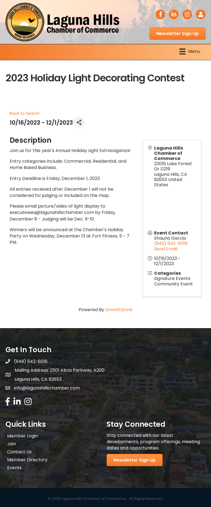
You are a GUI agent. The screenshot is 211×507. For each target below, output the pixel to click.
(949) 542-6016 (171, 243)
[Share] (79, 122)
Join (11, 444)
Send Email (165, 249)
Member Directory (27, 460)
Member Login (22, 436)
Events (14, 468)
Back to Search (25, 113)
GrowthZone (118, 310)
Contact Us (19, 452)
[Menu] (190, 51)
